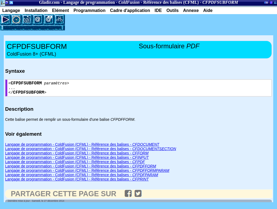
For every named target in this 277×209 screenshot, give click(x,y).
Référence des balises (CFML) (171, 2)
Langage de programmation (89, 2)
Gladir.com (49, 2)
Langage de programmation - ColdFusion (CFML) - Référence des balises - (82, 147)
